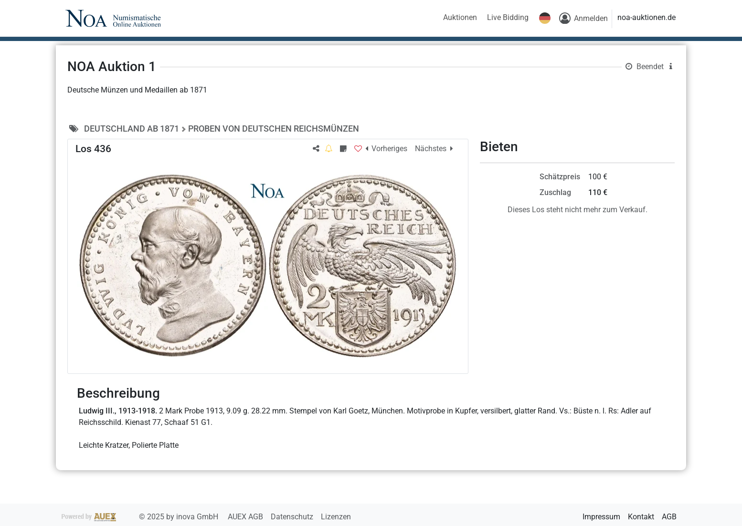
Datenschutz (293, 516)
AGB (669, 516)
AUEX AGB (246, 516)
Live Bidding (508, 17)
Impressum (601, 516)
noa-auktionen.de (646, 17)
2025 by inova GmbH (141, 516)
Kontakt (641, 516)
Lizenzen (336, 516)
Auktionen (460, 17)
